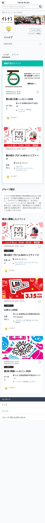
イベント (5, 411)
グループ (10, 12)
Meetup (28, 109)
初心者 (28, 320)
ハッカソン (22, 109)
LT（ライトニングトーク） (25, 168)
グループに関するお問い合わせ (13, 417)
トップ (4, 405)
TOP (3, 12)
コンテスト (22, 111)
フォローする (35, 30)
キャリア (19, 166)
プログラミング (21, 170)
